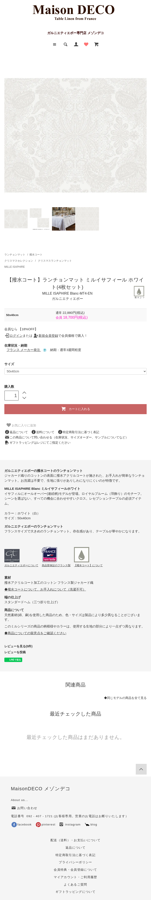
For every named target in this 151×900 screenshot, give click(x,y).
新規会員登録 (45, 335)
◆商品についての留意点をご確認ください (35, 633)
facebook (22, 824)
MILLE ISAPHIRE (14, 266)
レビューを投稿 (15, 652)
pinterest (45, 824)
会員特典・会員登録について (75, 869)
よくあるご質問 (75, 884)
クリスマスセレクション (19, 260)
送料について (42, 432)
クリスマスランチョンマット (55, 260)
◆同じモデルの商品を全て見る (125, 698)
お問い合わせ (24, 808)
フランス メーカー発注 (26, 350)
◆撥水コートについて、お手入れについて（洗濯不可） (45, 589)
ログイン (13, 335)
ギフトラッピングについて (75, 891)
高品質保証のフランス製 (56, 565)
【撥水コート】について (88, 565)
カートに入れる (75, 408)
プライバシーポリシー (75, 862)
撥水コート (35, 254)
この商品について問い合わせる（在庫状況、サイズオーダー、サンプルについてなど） (66, 437)
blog (91, 824)
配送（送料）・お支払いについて (75, 840)
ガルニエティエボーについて (21, 565)
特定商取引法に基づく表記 (78, 432)
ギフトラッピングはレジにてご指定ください (37, 442)
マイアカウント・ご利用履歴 (75, 877)
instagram (70, 824)
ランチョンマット (14, 254)
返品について (16, 432)
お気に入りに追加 (21, 425)
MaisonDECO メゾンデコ (41, 788)
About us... (19, 800)
